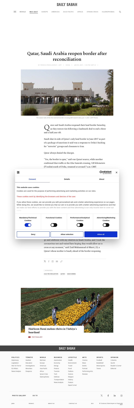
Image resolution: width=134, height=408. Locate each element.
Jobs (13, 403)
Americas (56, 12)
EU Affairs (15, 368)
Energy (56, 366)
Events (84, 366)
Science (70, 374)
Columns (113, 360)
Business (58, 357)
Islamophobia (108, 12)
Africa (80, 12)
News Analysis (16, 371)
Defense (56, 377)
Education (29, 363)
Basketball (100, 363)
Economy (57, 363)
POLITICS (15, 357)
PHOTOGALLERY (37, 337)
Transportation (59, 380)
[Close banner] (116, 172)
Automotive (58, 360)
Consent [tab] (32, 179)
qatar (62, 274)
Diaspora (29, 371)
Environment (72, 363)
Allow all (100, 234)
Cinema (84, 360)
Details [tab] (67, 179)
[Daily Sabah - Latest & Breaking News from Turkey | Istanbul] (67, 4)
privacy (31, 403)
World (23, 12)
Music (84, 363)
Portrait (84, 368)
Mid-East (34, 12)
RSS (92, 403)
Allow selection (67, 234)
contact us (73, 403)
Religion (70, 377)
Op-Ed (113, 363)
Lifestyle (72, 357)
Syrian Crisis (92, 12)
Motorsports (101, 366)
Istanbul (28, 360)
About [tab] (101, 179)
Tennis (99, 368)
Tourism (56, 371)
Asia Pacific (68, 12)
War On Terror (16, 366)
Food (70, 368)
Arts (84, 357)
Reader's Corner (116, 366)
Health (70, 360)
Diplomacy (15, 360)
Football (99, 360)
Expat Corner (72, 385)
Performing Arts (87, 371)
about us (51, 403)
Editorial (113, 368)
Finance (56, 368)
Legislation (15, 363)
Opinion (114, 357)
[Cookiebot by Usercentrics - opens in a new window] (101, 172)
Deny (33, 234)
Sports (100, 357)
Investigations (30, 366)
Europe (45, 12)
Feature (70, 382)
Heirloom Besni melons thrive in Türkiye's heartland (48, 331)
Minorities (29, 368)
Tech (55, 374)
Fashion (70, 371)
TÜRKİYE (29, 357)
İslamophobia (44, 377)
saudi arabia (71, 274)
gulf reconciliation (51, 274)
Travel (70, 366)
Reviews (85, 374)
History (70, 380)
